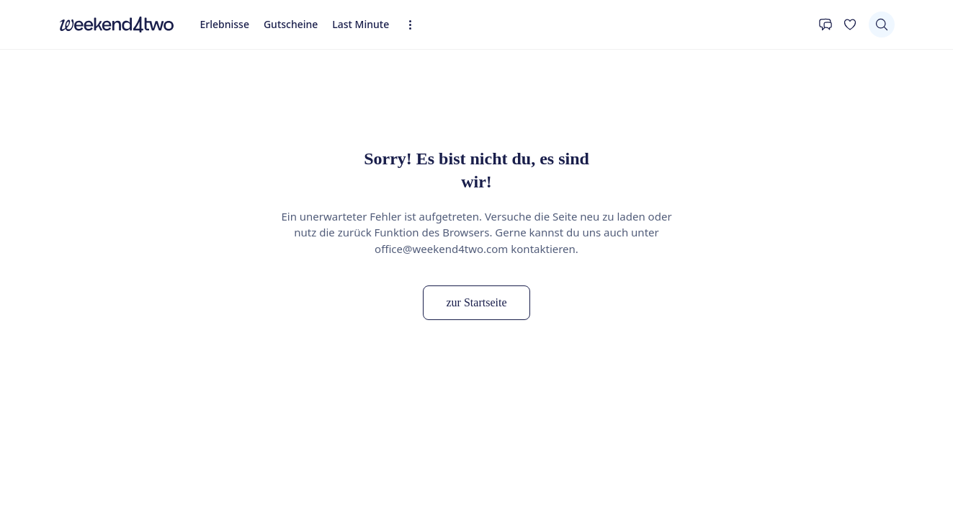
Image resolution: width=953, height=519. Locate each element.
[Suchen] (882, 24)
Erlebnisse (224, 24)
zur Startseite (477, 302)
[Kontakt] (825, 24)
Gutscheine (291, 24)
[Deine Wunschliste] (850, 24)
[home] (116, 24)
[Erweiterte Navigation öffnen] (414, 25)
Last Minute (360, 24)
